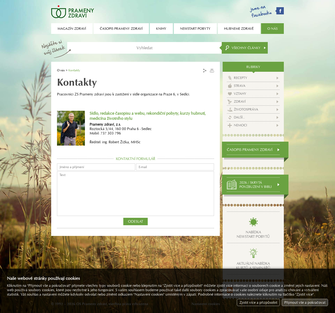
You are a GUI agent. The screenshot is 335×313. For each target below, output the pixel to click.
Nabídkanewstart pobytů (253, 234)
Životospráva (246, 109)
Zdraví (240, 101)
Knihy (161, 28)
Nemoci (240, 125)
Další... (239, 117)
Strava (239, 86)
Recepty (240, 78)
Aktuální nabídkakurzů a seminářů (253, 265)
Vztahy (240, 93)
